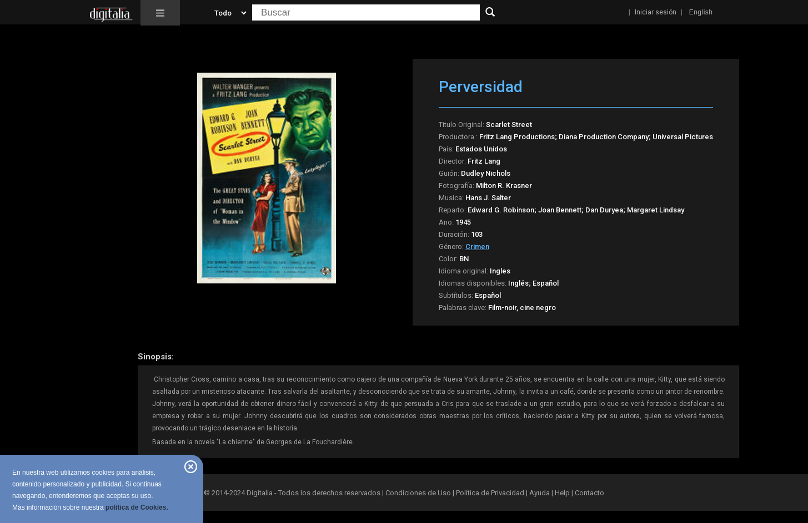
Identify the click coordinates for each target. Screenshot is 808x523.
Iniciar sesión (655, 12)
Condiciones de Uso (418, 493)
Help (562, 493)
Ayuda (539, 493)
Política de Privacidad (490, 493)
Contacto (589, 493)
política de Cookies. (137, 507)
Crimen (477, 246)
